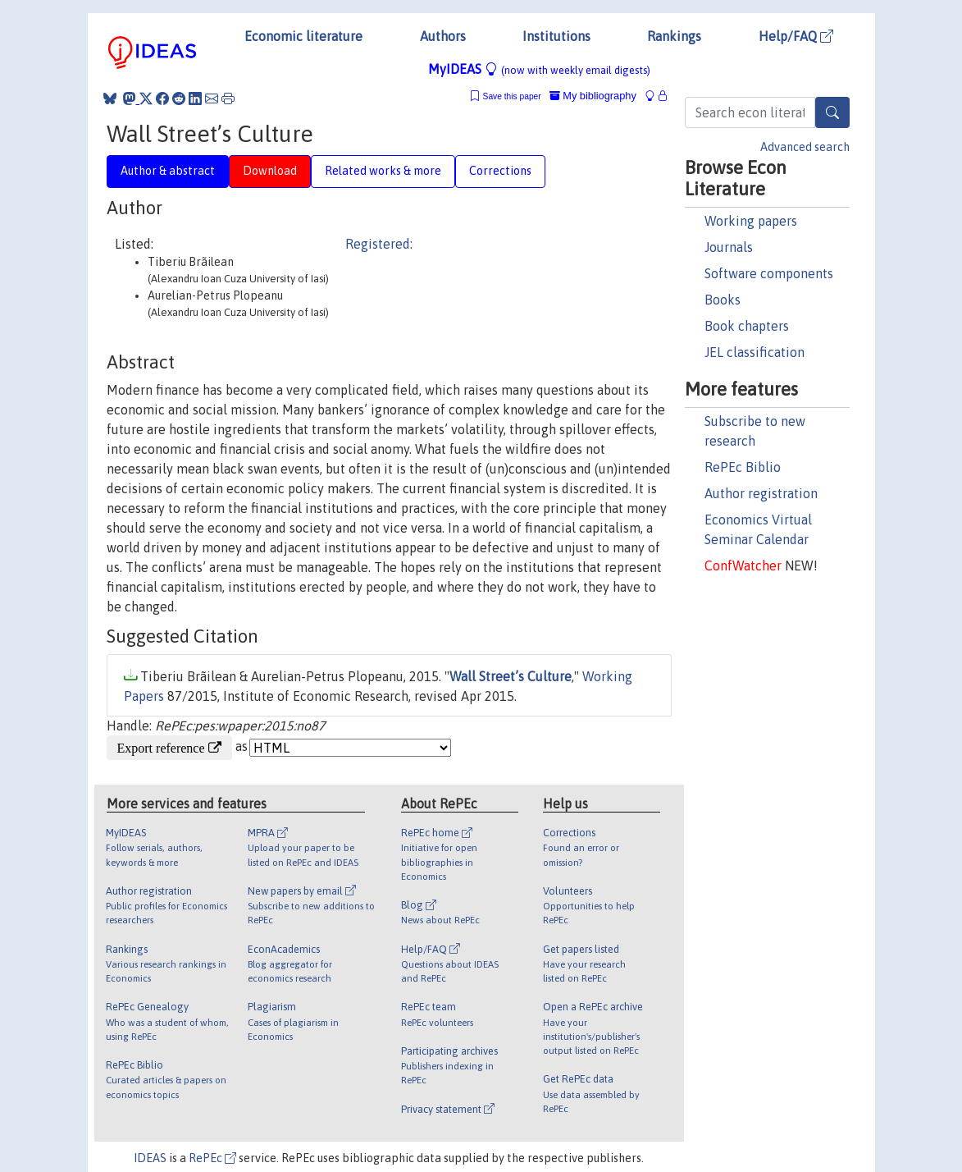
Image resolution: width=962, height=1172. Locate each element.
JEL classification (754, 352)
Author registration (761, 493)
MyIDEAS (539, 69)
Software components (768, 273)
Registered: (379, 243)
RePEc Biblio (742, 467)
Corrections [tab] (500, 170)
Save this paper (512, 96)
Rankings (674, 36)
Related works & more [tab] (383, 170)
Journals (728, 247)
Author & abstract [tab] (168, 170)
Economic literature (303, 36)
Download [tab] (270, 170)
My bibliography (592, 95)
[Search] (832, 112)
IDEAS (150, 1158)
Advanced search (805, 146)
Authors (443, 36)
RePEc (212, 1158)
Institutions (556, 36)
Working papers (750, 220)
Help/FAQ (796, 36)
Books (722, 299)
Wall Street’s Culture (510, 676)
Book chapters (746, 325)
